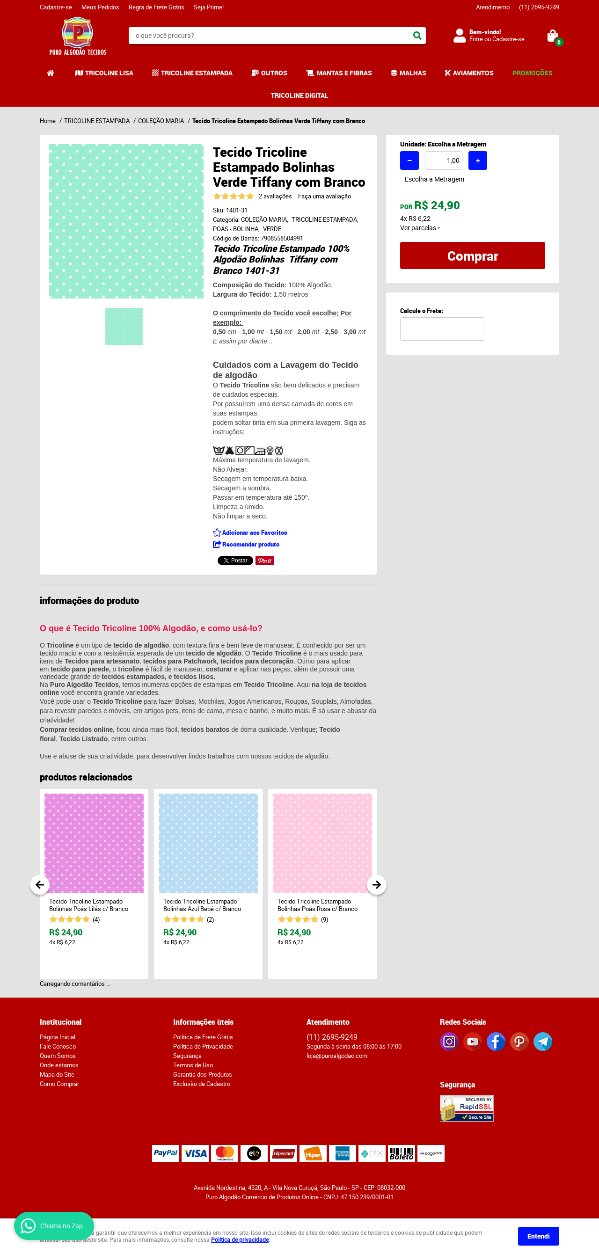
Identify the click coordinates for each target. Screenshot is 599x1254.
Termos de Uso (193, 1065)
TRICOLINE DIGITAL (300, 95)
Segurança (187, 1055)
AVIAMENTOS (473, 72)
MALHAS (413, 72)
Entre (476, 39)
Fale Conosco (58, 1046)
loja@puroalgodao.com (337, 1055)
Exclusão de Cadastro (201, 1083)
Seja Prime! (209, 7)
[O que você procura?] (417, 35)
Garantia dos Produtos (202, 1074)
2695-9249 (539, 7)
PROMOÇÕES (532, 72)
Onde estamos (59, 1065)
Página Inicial (57, 1037)
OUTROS (274, 72)
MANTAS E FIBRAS (344, 72)
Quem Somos (58, 1055)
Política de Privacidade (203, 1046)
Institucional (60, 1022)
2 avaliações (275, 196)
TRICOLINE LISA (109, 72)
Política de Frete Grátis (203, 1037)
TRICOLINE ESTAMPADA (197, 72)
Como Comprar (59, 1083)
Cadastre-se (56, 7)
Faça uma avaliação (324, 196)
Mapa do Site (57, 1074)
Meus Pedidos (100, 7)
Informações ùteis (203, 1022)
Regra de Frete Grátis (156, 7)
